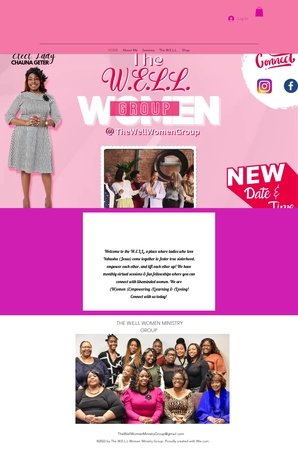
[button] (259, 12)
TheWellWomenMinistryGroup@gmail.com (151, 434)
